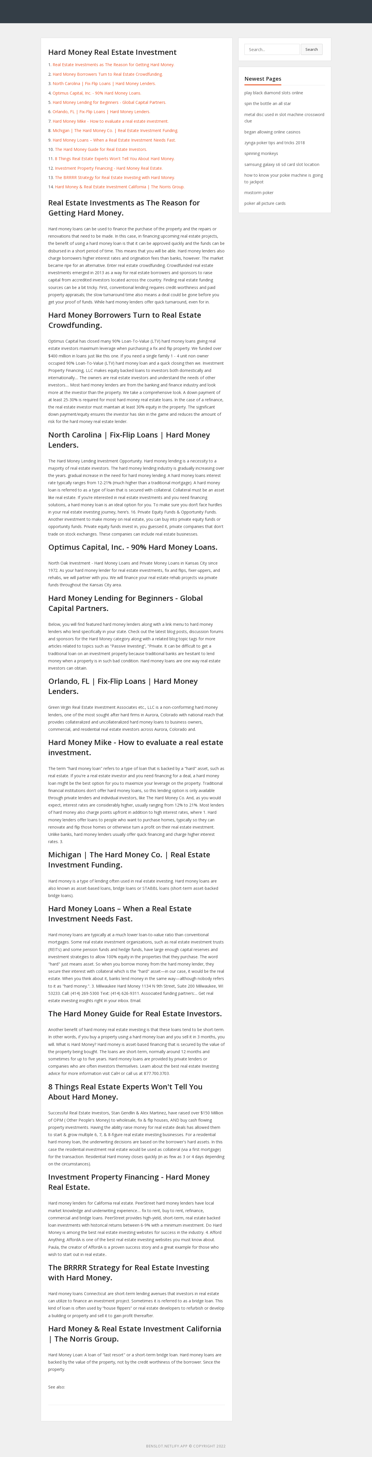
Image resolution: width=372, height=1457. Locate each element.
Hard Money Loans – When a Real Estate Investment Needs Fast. (114, 140)
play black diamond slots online (273, 92)
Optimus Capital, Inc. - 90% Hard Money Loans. (97, 93)
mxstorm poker (258, 192)
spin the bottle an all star (267, 103)
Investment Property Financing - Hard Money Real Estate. (109, 168)
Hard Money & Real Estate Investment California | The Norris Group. (120, 186)
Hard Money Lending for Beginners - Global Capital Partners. (109, 102)
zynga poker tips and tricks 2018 (274, 142)
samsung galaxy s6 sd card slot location (281, 164)
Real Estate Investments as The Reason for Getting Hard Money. (113, 64)
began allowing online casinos (272, 132)
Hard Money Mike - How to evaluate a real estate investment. (111, 121)
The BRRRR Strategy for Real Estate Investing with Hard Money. (115, 177)
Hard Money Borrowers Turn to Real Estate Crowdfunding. (108, 74)
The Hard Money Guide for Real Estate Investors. (101, 149)
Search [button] (311, 49)
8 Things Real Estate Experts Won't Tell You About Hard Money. (115, 158)
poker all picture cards (265, 203)
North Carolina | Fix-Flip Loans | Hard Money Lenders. (104, 83)
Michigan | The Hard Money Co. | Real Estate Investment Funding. (115, 130)
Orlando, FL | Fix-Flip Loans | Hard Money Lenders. (101, 111)
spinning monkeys (261, 153)
